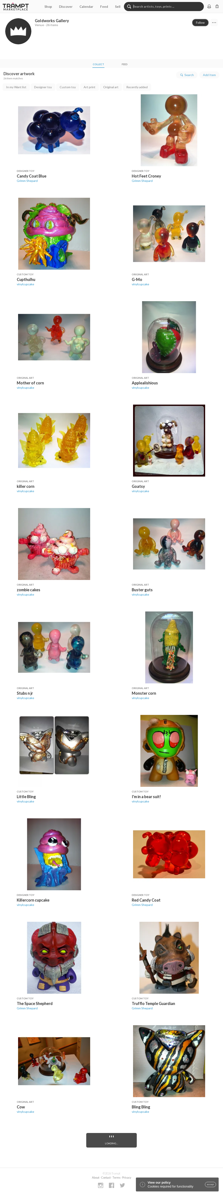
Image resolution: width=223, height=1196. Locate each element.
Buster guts (142, 589)
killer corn (25, 486)
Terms (116, 1177)
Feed (104, 6)
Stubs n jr (25, 693)
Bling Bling (141, 1107)
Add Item (209, 75)
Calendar (86, 6)
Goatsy (138, 486)
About (95, 1177)
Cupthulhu (26, 279)
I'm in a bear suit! (146, 796)
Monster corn (144, 693)
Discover (66, 6)
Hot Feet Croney (146, 176)
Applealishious (145, 382)
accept (210, 1184)
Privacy (126, 1177)
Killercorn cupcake (33, 900)
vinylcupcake (25, 284)
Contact (106, 1177)
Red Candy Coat (146, 900)
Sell (117, 6)
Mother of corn (30, 382)
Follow (200, 22)
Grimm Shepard (27, 181)
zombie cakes (28, 589)
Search (187, 75)
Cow (21, 1107)
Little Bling (26, 796)
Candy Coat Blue (31, 176)
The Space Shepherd (35, 1003)
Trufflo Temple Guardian (153, 1003)
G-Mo (137, 279)
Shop (48, 6)
